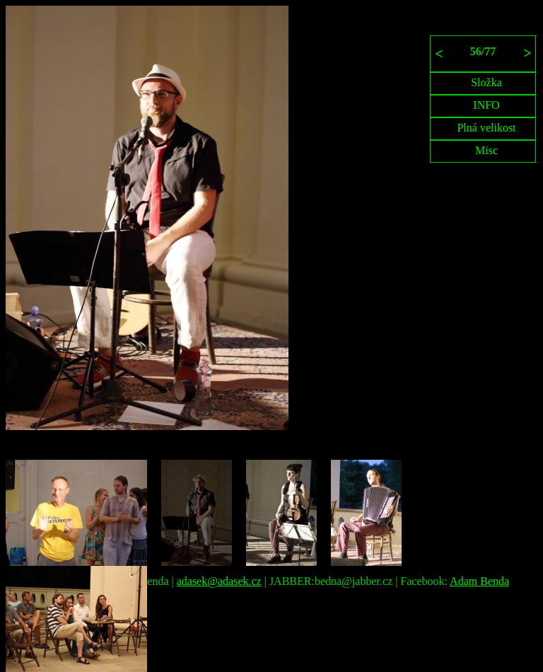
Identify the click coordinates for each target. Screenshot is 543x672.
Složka (486, 82)
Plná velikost (486, 128)
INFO (486, 105)
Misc (486, 150)
